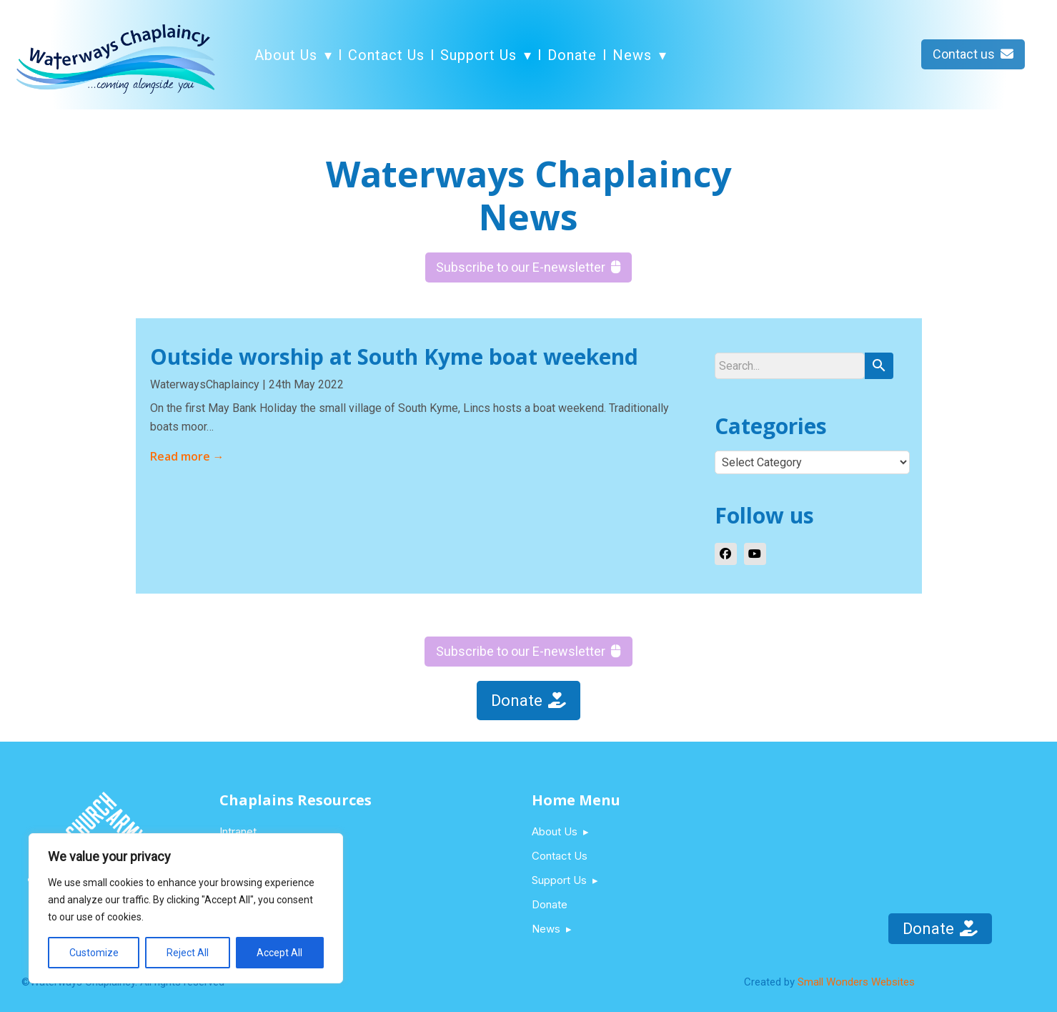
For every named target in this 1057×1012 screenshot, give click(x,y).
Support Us (478, 55)
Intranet (238, 831)
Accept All (279, 952)
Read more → (187, 456)
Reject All (188, 952)
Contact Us (386, 55)
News (632, 55)
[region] (186, 908)
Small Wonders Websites (856, 982)
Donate (572, 55)
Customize (94, 952)
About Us (285, 55)
